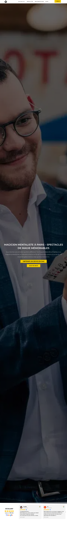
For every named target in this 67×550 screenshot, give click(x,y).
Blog (47, 1)
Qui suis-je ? (21, 1)
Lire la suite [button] (22, 517)
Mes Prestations (39, 1)
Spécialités (30, 1)
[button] (65, 512)
